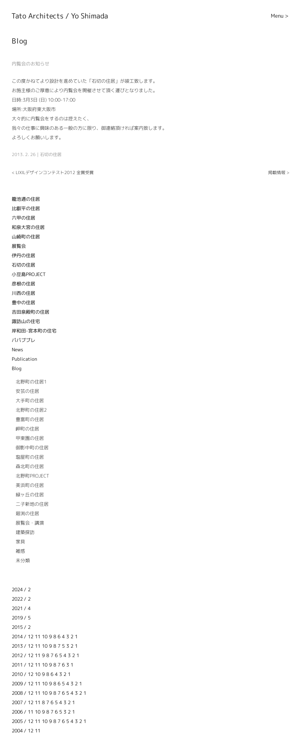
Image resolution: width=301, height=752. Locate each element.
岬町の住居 (27, 428)
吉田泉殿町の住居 (30, 312)
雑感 (20, 551)
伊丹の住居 (23, 255)
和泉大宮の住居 (28, 227)
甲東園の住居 (30, 438)
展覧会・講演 (30, 522)
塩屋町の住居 (30, 457)
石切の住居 (51, 154)
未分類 (23, 560)
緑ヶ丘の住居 (30, 494)
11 (37, 636)
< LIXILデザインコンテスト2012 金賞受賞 (53, 173)
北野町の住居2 (31, 410)
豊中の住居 (23, 302)
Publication (24, 359)
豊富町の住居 (30, 419)
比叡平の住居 (26, 208)
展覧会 (19, 246)
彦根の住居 (23, 283)
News (17, 349)
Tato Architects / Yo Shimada (59, 16)
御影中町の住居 (32, 447)
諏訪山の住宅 (26, 321)
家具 (20, 541)
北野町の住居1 (31, 381)
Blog (17, 368)
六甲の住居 (23, 217)
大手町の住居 (30, 400)
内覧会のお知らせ (30, 63)
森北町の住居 (30, 466)
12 (30, 636)
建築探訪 (25, 532)
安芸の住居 (27, 391)
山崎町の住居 (26, 236)
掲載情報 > (278, 173)
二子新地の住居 (32, 504)
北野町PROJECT (32, 475)
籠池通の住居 (26, 199)
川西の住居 (23, 293)
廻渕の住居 (27, 513)
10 (44, 636)
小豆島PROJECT (29, 274)
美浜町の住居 (30, 485)
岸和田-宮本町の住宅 (34, 330)
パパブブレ (23, 340)
